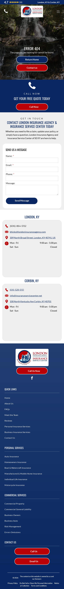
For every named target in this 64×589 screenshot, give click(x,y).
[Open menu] (58, 11)
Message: (10, 183)
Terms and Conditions (39, 586)
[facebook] (32, 378)
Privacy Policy (13, 583)
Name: (9, 156)
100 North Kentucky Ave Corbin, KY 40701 (30, 301)
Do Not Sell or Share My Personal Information (36, 583)
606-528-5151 (17, 289)
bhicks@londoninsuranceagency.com (28, 231)
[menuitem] (23, 398)
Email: (9, 165)
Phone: (9, 174)
